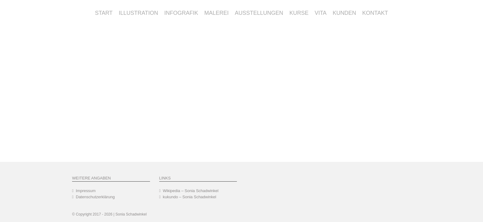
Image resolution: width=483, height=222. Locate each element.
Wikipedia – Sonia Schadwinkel (191, 190)
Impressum (85, 190)
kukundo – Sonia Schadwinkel (189, 197)
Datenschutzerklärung (95, 197)
